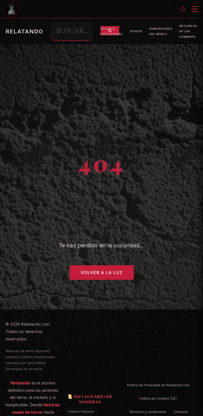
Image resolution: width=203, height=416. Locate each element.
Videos (189, 31)
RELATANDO (24, 31)
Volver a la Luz (102, 272)
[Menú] (194, 9)
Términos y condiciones (147, 412)
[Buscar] (183, 9)
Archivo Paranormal (165, 31)
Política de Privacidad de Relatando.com (158, 385)
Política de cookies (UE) (158, 398)
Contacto (181, 412)
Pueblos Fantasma (81, 411)
